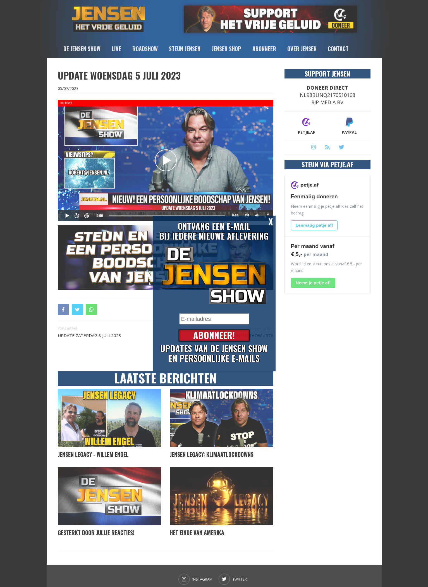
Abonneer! (214, 335)
